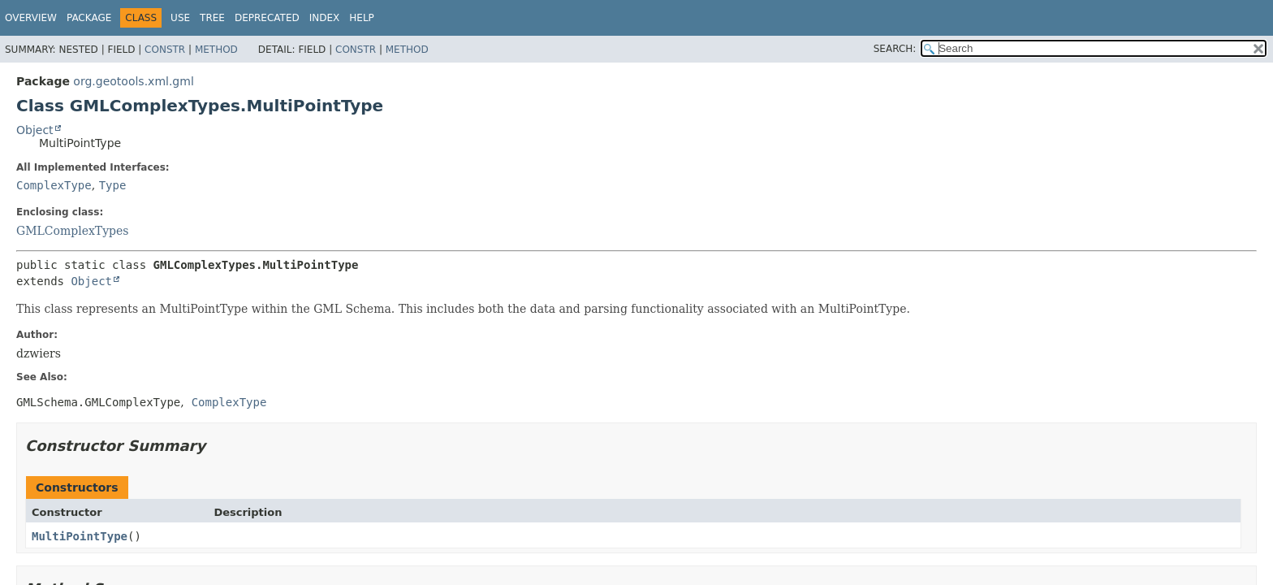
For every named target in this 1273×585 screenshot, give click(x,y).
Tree (212, 18)
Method (216, 49)
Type (113, 185)
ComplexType (54, 185)
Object (35, 130)
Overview (31, 18)
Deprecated (267, 18)
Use (180, 18)
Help (361, 18)
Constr (165, 49)
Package (89, 18)
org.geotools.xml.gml (133, 81)
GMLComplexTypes (72, 230)
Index (324, 18)
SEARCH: (895, 48)
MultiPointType (79, 536)
